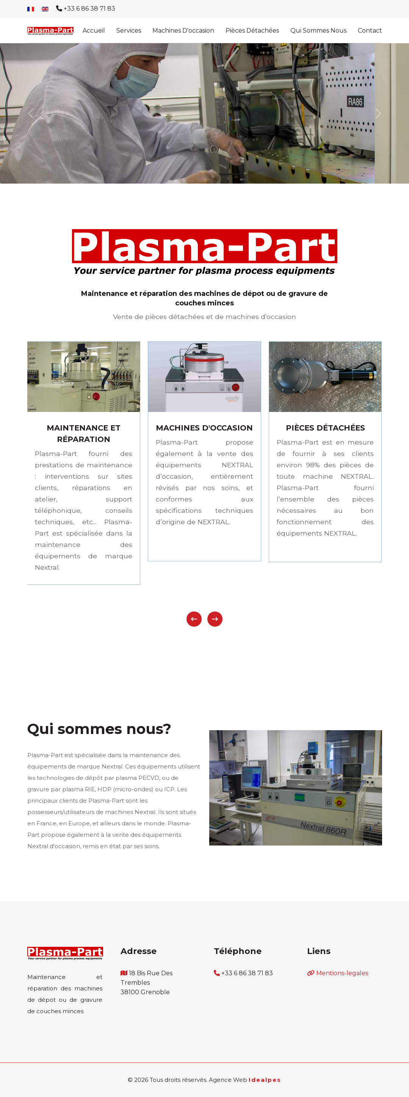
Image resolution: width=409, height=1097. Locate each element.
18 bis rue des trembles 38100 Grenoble (146, 983)
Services (128, 30)
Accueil (94, 30)
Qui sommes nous (318, 30)
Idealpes (265, 1079)
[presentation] (194, 619)
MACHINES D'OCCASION (204, 427)
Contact (370, 30)
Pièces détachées (252, 30)
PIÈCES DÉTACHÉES (325, 427)
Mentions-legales (342, 973)
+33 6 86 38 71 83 (89, 8)
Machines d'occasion (183, 30)
